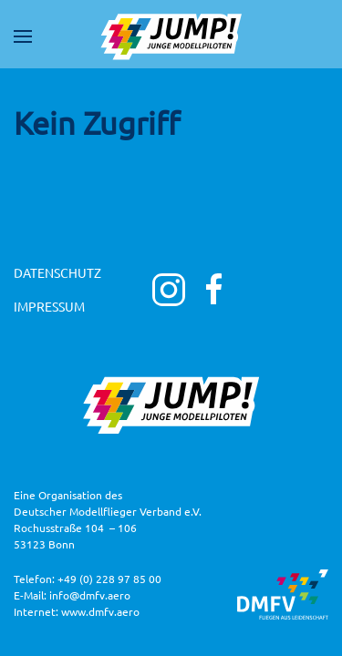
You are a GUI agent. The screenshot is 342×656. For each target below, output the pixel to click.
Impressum (49, 306)
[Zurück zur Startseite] (171, 36)
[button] (23, 36)
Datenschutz (57, 272)
